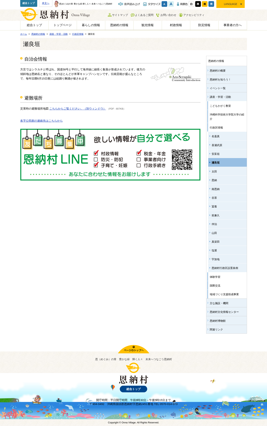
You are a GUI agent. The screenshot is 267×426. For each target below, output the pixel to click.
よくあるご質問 (144, 14)
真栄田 (216, 241)
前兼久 (216, 215)
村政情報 (176, 25)
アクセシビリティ (193, 14)
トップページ (62, 25)
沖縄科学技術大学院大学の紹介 (227, 116)
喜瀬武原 (217, 145)
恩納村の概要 (218, 70)
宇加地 (216, 259)
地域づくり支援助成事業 (224, 294)
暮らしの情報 (91, 25)
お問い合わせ (168, 14)
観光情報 (148, 25)
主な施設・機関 (219, 303)
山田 (214, 232)
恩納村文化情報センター (224, 311)
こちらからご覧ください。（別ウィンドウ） (77, 108)
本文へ (45, 3)
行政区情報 (216, 127)
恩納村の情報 (119, 25)
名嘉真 (216, 136)
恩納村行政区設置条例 (225, 267)
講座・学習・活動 (220, 96)
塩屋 (214, 250)
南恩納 (216, 189)
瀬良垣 (216, 162)
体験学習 (215, 276)
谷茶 (214, 197)
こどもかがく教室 (220, 105)
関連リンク (216, 329)
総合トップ (28, 3)
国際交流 (215, 285)
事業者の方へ (233, 25)
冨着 (214, 206)
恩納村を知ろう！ (220, 79)
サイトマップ (120, 14)
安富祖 (216, 153)
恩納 (214, 180)
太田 (214, 171)
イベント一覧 (218, 88)
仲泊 (214, 224)
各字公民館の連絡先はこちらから (41, 120)
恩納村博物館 (218, 320)
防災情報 (204, 25)
